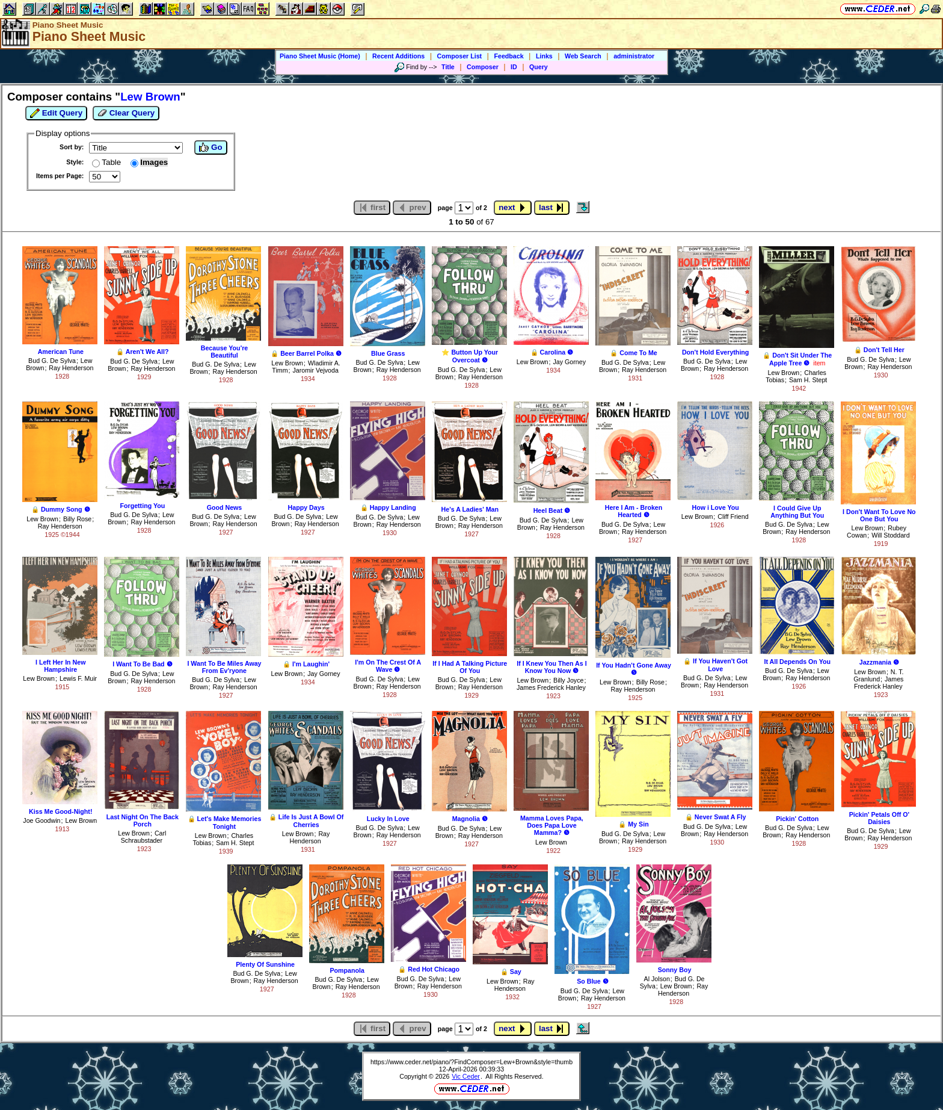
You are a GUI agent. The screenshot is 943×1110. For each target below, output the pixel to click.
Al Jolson (657, 978)
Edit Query (56, 113)
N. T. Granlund (878, 675)
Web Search (583, 56)
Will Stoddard (890, 535)
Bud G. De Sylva (52, 360)
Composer (483, 66)
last (552, 207)
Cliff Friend (732, 516)
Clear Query (126, 113)
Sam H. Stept (808, 379)
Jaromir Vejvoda (315, 370)
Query (538, 66)
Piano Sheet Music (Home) (320, 56)
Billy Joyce (568, 680)
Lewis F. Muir (78, 678)
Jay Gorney (569, 361)
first (371, 207)
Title (448, 66)
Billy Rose (77, 518)
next (513, 207)
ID (514, 66)
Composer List (459, 56)
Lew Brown (287, 363)
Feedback (508, 56)
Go (210, 147)
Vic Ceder (466, 1076)
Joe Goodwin (41, 820)
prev (412, 207)
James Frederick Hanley (551, 687)
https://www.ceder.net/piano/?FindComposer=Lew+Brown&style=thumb (471, 1061)
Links (544, 56)
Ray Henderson (71, 367)
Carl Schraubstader (144, 836)
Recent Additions (398, 56)
